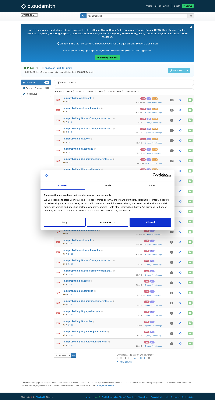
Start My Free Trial (107, 58)
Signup (187, 6)
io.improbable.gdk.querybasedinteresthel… (87, 159)
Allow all (150, 222)
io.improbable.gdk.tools (76, 138)
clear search (124, 361)
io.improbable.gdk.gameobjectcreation (85, 331)
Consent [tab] (62, 185)
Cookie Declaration (110, 397)
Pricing (149, 6)
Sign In (177, 6)
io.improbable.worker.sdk (77, 98)
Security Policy (157, 397)
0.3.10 (70, 244)
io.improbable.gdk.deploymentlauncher (85, 341)
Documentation (162, 6)
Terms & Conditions (127, 397)
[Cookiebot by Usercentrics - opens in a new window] (158, 175)
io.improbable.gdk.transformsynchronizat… (88, 118)
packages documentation (106, 385)
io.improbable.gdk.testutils (78, 149)
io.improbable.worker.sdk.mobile (82, 108)
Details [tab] (107, 185)
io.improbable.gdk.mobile (77, 321)
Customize (107, 222)
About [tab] (152, 185)
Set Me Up (176, 70)
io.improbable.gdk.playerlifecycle (82, 169)
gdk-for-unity (64, 68)
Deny (64, 222)
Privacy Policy (143, 397)
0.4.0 (70, 102)
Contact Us (175, 397)
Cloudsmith (40, 397)
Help (167, 397)
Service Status (187, 397)
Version (93, 397)
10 (141, 358)
